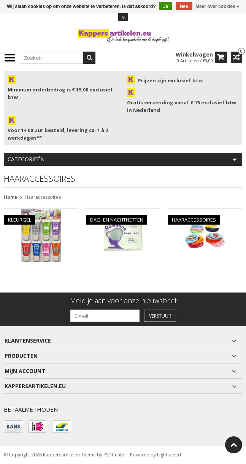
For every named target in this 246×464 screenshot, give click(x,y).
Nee (184, 6)
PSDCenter (114, 454)
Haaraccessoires (43, 197)
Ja (165, 6)
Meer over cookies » (217, 6)
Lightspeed (169, 454)
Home (10, 197)
